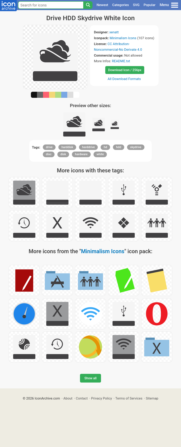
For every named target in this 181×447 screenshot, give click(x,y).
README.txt (121, 61)
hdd (118, 147)
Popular (150, 5)
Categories (120, 5)
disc (49, 154)
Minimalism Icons (123, 38)
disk (63, 154)
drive (49, 147)
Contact (82, 398)
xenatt (114, 32)
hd (105, 147)
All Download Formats (124, 79)
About (68, 398)
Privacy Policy (101, 398)
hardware (81, 154)
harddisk (67, 147)
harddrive (88, 147)
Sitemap (152, 398)
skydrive (135, 147)
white (100, 154)
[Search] (88, 5)
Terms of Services (128, 398)
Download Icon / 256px (124, 70)
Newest (102, 5)
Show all (90, 378)
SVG (136, 5)
